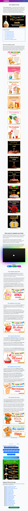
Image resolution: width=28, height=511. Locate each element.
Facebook (9, 266)
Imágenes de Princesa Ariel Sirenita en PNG (11, 488)
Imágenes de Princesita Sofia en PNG (10, 503)
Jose (18, 449)
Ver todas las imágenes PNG (14, 507)
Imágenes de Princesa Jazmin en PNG (10, 495)
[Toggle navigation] (24, 1)
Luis (7, 449)
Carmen (17, 447)
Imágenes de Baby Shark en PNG (9, 496)
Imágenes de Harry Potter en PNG (9, 497)
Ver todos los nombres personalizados (11, 457)
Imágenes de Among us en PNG (9, 504)
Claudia (5, 447)
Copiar (19, 266)
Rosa (12, 449)
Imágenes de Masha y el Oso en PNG (10, 487)
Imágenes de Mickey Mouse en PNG (10, 500)
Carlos (11, 447)
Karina (8, 454)
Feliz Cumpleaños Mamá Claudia (9, 35)
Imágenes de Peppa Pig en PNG (9, 492)
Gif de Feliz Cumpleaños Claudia (9, 31)
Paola (14, 454)
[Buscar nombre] (13, 444)
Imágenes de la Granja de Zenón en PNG (10, 486)
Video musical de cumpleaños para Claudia (10, 39)
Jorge (14, 447)
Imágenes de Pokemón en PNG (9, 491)
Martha (8, 447)
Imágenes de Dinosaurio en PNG (9, 505)
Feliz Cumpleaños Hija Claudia (9, 38)
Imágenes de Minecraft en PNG (9, 498)
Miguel (10, 449)
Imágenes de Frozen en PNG (9, 489)
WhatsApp (14, 266)
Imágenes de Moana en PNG (9, 494)
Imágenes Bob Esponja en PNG (9, 493)
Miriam (11, 454)
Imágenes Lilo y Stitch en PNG (9, 490)
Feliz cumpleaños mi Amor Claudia (9, 34)
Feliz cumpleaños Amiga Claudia (14, 271)
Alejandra (4, 449)
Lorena (15, 449)
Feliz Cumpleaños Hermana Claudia (9, 36)
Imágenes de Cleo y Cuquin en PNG (10, 502)
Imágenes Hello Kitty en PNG (9, 499)
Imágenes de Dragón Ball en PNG (9, 501)
